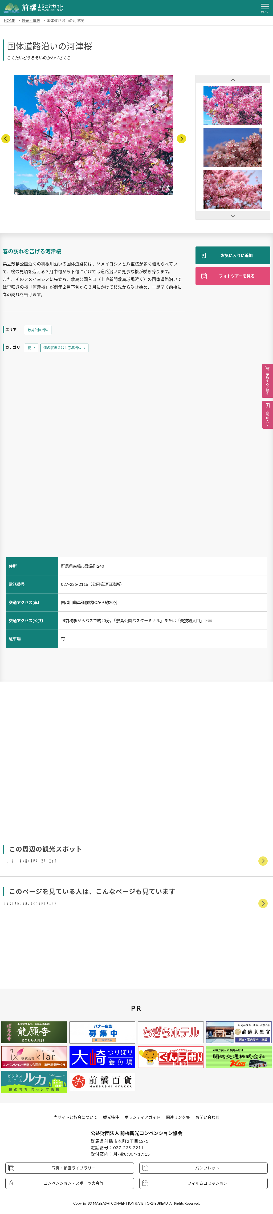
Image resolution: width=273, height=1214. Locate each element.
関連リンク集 (180, 1117)
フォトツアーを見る (237, 276)
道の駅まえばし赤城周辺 (64, 348)
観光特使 (109, 1117)
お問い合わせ (211, 1117)
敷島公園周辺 (39, 330)
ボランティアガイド (143, 1117)
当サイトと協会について (72, 1117)
